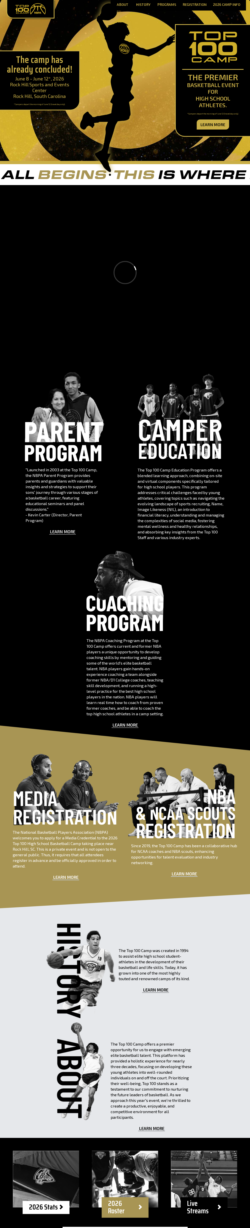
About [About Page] (122, 5)
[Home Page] (30, 9)
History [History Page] (143, 5)
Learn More (213, 124)
